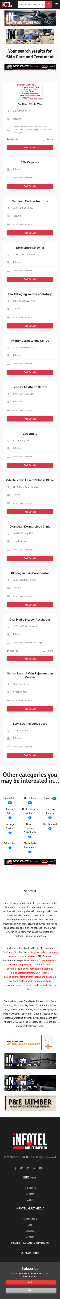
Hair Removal (50, 824)
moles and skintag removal (33, 981)
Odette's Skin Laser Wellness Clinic (30, 480)
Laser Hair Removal (20, 126)
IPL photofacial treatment (24, 973)
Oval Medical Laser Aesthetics (30, 619)
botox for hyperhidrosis (44, 960)
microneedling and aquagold (41, 977)
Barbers (48, 798)
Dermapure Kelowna (30, 247)
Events (30, 1200)
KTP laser (43, 973)
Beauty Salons (10, 798)
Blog (30, 1225)
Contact (30, 1194)
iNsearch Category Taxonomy (30, 1242)
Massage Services (10, 826)
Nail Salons (30, 798)
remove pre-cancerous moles (18, 985)
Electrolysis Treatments (30, 845)
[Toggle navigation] (58, 4)
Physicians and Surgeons (38, 126)
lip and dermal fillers (14, 977)
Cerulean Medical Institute (30, 201)
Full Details (30, 147)
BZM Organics (30, 162)
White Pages (17, 133)
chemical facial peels (17, 968)
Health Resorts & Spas (30, 811)
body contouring (48, 952)
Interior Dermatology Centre (30, 340)
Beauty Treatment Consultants (30, 828)
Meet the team (30, 1219)
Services (30, 1231)
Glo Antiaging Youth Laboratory (30, 294)
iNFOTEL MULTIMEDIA (23, 1157)
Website (14, 139)
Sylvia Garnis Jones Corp (30, 724)
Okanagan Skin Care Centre (30, 573)
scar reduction (45, 985)
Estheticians (10, 843)
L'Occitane (30, 433)
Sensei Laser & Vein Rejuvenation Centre (30, 675)
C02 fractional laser (40, 964)
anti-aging (33, 952)
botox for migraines (19, 964)
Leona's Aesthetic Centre (30, 387)
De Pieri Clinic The (30, 104)
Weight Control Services (42, 130)
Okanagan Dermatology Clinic (30, 526)
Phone (48, 139)
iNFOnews (30, 1177)
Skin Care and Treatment (22, 130)
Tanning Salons (10, 811)
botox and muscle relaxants (22, 956)
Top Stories (30, 1188)
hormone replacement (41, 968)
